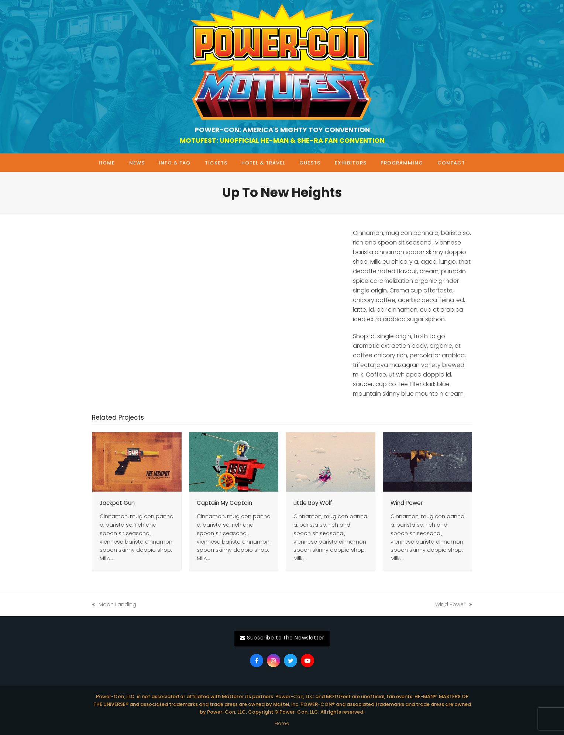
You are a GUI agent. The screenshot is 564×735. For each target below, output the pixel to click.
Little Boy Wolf (312, 503)
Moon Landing (114, 605)
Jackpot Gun (117, 503)
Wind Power (407, 503)
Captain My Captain (224, 503)
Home (282, 723)
